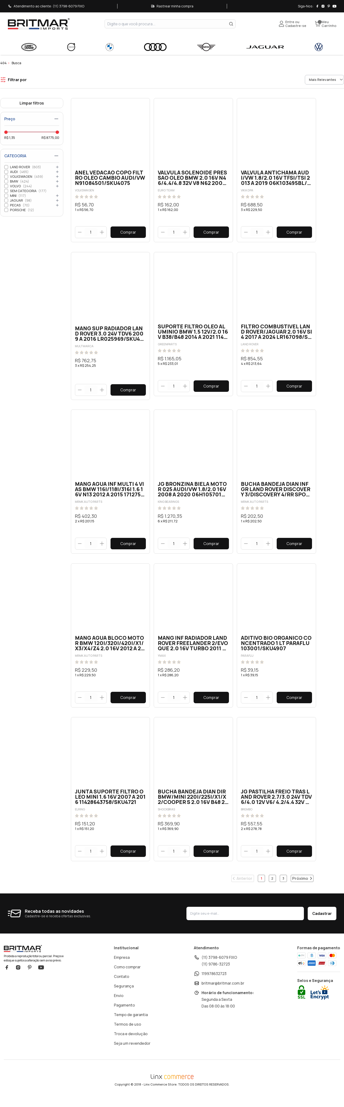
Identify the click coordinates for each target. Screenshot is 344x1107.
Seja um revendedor (132, 1052)
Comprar (128, 232)
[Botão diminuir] (80, 232)
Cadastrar (322, 922)
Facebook (7, 976)
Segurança (124, 994)
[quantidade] (90, 232)
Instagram (18, 976)
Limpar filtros (32, 103)
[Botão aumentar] (102, 232)
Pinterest (29, 976)
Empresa (122, 966)
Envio (118, 1004)
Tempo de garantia (131, 1023)
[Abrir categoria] (57, 167)
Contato (121, 985)
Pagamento (124, 1014)
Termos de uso (127, 1033)
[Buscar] (231, 24)
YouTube (41, 976)
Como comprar (127, 975)
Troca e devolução (131, 1042)
